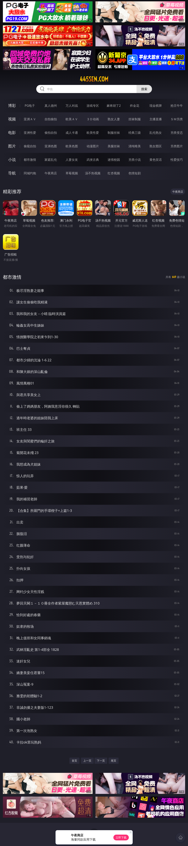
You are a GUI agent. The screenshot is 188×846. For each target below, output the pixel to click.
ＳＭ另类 (176, 119)
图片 (12, 146)
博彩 (12, 105)
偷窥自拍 (30, 146)
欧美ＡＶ (72, 119)
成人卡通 (72, 132)
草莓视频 (72, 173)
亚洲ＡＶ (30, 119)
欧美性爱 (93, 132)
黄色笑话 (155, 160)
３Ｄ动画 (93, 119)
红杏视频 (114, 173)
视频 (12, 119)
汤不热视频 (92, 173)
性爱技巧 (176, 160)
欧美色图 (72, 146)
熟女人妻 (114, 119)
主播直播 (155, 119)
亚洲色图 (51, 146)
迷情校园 (114, 160)
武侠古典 (93, 160)
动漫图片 (93, 146)
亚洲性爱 (30, 132)
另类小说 (134, 160)
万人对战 (72, 105)
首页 (74, 760)
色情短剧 (134, 173)
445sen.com (94, 79)
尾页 (113, 760)
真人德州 (51, 105)
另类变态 (176, 132)
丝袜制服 (134, 119)
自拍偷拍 (51, 119)
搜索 (144, 89)
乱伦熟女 (155, 132)
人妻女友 (72, 160)
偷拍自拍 (51, 132)
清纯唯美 (134, 146)
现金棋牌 (155, 105)
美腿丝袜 (114, 146)
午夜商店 (51, 173)
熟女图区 (155, 146)
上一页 (87, 760)
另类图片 (176, 146)
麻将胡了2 (114, 105)
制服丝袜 (114, 132)
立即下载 (121, 837)
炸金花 (134, 105)
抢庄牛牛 (176, 105)
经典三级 (134, 132)
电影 (12, 132)
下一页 (101, 760)
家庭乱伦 (51, 160)
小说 (12, 159)
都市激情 (30, 160)
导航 (12, 173)
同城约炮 (30, 173)
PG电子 (30, 105)
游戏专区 (93, 105)
